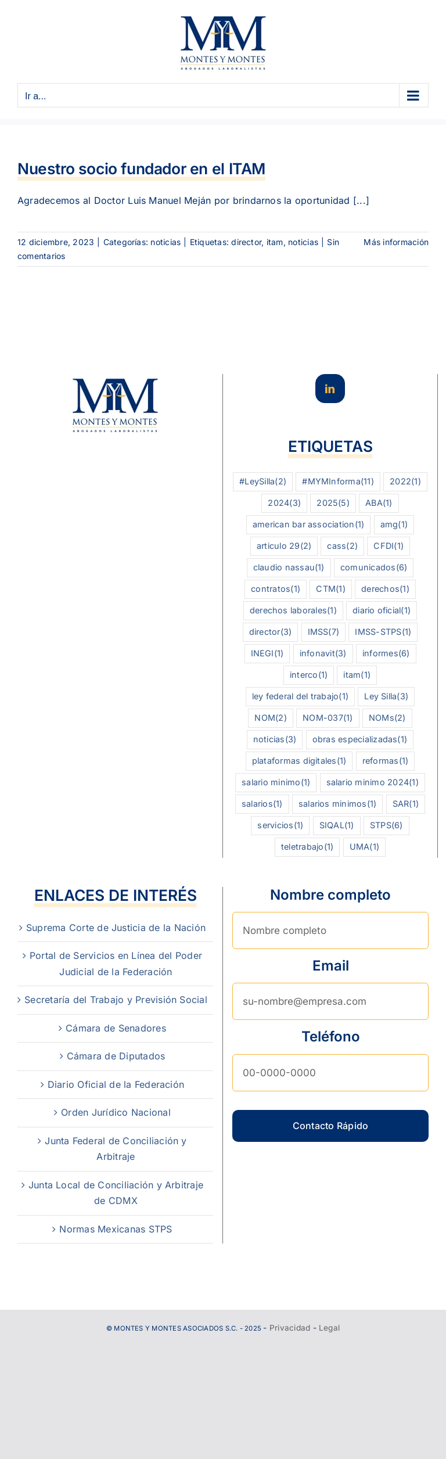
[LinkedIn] (329, 388)
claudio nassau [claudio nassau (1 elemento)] (289, 568)
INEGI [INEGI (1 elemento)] (267, 654)
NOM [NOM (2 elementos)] (270, 718)
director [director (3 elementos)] (270, 632)
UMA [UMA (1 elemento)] (364, 847)
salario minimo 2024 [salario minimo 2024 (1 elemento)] (372, 783)
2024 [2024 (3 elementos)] (284, 503)
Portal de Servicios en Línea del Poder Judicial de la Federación (116, 964)
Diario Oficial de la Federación (116, 1084)
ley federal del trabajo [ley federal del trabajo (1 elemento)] (300, 697)
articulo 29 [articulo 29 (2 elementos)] (284, 546)
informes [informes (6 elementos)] (386, 654)
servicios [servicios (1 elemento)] (280, 826)
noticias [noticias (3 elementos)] (275, 740)
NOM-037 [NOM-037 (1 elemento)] (328, 718)
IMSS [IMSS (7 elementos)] (324, 632)
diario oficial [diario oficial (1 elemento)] (382, 611)
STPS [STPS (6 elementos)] (386, 826)
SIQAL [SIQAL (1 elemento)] (336, 826)
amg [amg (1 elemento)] (394, 525)
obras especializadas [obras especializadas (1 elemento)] (360, 740)
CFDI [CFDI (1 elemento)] (388, 546)
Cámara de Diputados (116, 1056)
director (246, 242)
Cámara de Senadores (116, 1028)
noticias (165, 242)
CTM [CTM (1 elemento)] (330, 589)
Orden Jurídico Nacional (116, 1112)
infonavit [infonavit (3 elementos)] (323, 654)
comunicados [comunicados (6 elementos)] (373, 568)
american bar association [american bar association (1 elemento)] (309, 525)
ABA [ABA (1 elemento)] (378, 503)
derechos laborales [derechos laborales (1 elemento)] (293, 611)
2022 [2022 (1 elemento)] (405, 482)
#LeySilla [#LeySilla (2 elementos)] (262, 482)
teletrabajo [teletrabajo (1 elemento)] (307, 847)
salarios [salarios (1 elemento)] (262, 804)
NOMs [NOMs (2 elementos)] (387, 718)
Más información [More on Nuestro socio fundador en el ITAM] (396, 242)
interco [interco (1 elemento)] (309, 675)
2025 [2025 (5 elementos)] (333, 503)
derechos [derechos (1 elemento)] (385, 589)
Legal (329, 1327)
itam (275, 242)
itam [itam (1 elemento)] (357, 675)
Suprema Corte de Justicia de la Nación (116, 927)
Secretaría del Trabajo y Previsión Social (115, 999)
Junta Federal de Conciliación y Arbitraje (115, 1149)
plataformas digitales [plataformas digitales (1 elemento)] (299, 761)
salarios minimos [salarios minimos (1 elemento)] (337, 804)
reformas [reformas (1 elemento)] (385, 761)
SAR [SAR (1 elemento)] (406, 804)
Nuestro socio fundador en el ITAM (141, 168)
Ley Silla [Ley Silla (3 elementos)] (386, 697)
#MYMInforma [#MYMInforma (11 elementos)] (338, 482)
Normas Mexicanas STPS (115, 1229)
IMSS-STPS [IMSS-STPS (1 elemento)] (383, 632)
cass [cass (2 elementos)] (342, 546)
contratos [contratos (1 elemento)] (275, 589)
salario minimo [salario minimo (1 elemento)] (276, 783)
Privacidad (289, 1327)
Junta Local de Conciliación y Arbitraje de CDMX (115, 1193)
